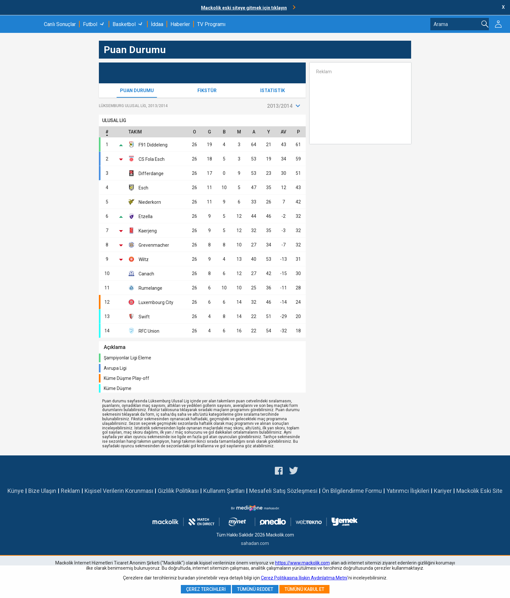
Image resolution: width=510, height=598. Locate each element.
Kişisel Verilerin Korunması (119, 490)
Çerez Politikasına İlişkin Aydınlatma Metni (304, 577)
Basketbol (124, 24)
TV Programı (211, 24)
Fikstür (207, 90)
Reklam (70, 490)
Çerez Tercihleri (206, 589)
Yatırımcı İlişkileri (407, 490)
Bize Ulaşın (42, 490)
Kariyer (443, 490)
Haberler (180, 24)
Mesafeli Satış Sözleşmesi (283, 490)
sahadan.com (255, 543)
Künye (15, 490)
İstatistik (272, 90)
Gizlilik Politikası (178, 490)
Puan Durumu (137, 90)
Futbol (90, 24)
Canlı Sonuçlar (60, 24)
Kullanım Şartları (224, 490)
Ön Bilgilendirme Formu (352, 490)
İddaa (157, 24)
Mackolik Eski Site (479, 490)
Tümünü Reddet (255, 589)
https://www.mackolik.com (302, 562)
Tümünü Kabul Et (304, 589)
